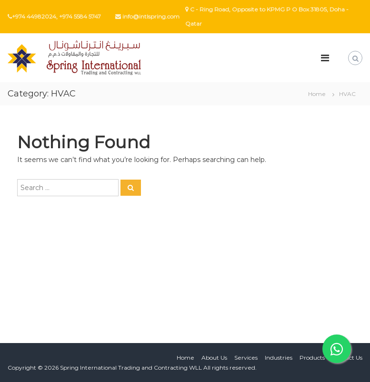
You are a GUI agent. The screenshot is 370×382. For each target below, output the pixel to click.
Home (185, 357)
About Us (214, 357)
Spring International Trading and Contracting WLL (131, 367)
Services (246, 357)
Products (312, 357)
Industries (278, 357)
